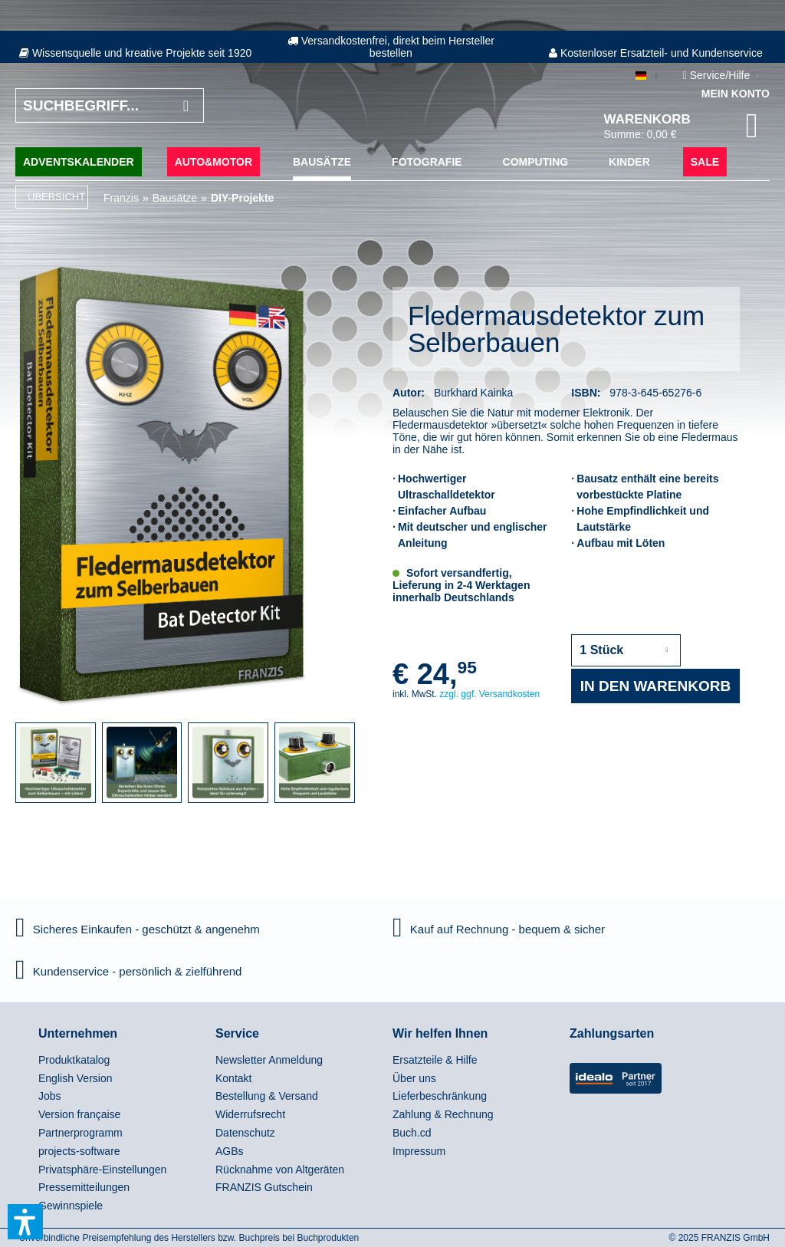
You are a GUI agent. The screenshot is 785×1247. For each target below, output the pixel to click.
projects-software (79, 1151)
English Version (75, 1078)
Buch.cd (412, 1133)
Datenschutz (245, 1133)
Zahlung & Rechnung (443, 1114)
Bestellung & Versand (266, 1096)
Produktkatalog (74, 1060)
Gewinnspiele (70, 1205)
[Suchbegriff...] (109, 105)
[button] (25, 1221)
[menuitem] (123, 1060)
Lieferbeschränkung (439, 1096)
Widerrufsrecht (250, 1114)
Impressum (418, 1151)
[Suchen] (186, 105)
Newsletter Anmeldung (269, 1060)
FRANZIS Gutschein (264, 1187)
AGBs (229, 1151)
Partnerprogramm (80, 1133)
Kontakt (233, 1078)
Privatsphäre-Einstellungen (102, 1169)
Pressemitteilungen (84, 1187)
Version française (79, 1114)
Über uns (414, 1078)
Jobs (49, 1096)
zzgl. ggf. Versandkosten (489, 694)
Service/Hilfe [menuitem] (718, 75)
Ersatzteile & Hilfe (434, 1060)
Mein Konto (735, 93)
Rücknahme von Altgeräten (279, 1169)
